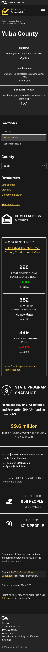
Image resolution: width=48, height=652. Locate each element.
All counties (14, 21)
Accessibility (9, 633)
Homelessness (11, 137)
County (8, 156)
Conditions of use (11, 626)
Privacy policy (9, 630)
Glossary (6, 189)
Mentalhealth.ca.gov (12, 194)
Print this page (11, 204)
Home (4, 21)
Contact (6, 623)
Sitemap (6, 639)
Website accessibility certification (20, 636)
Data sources (8, 184)
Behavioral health (12, 143)
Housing (8, 131)
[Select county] (24, 166)
